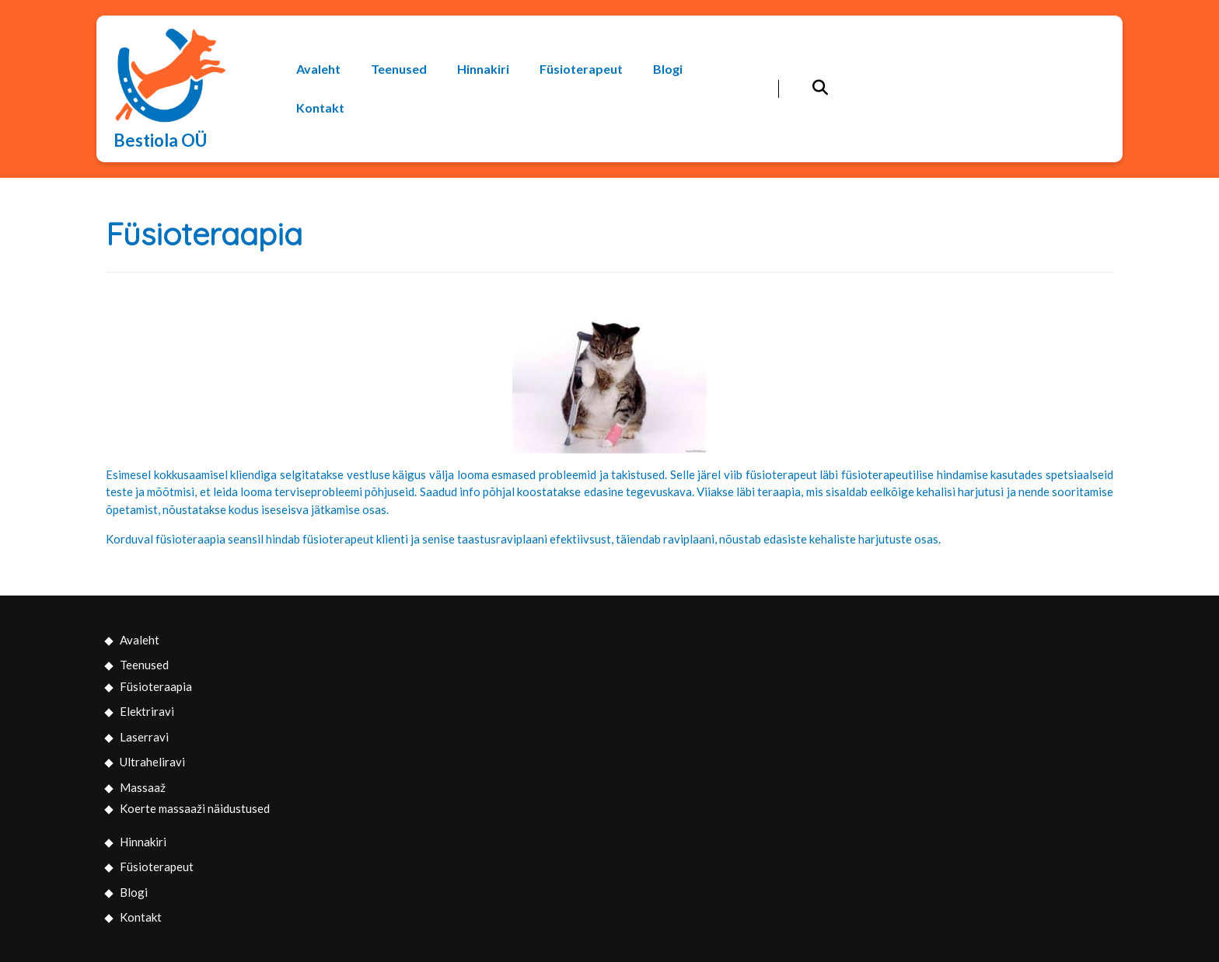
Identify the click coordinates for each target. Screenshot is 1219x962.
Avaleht (318, 68)
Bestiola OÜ (160, 140)
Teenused (399, 68)
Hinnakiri (483, 68)
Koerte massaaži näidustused (195, 808)
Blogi (668, 68)
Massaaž (143, 787)
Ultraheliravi (152, 762)
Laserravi (144, 737)
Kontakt (320, 107)
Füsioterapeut (581, 68)
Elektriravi (147, 711)
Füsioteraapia (156, 686)
